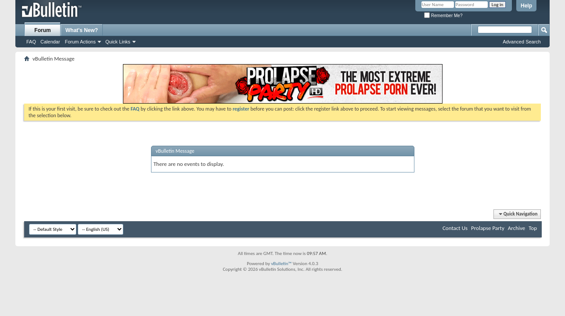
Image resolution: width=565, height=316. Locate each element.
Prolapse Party (487, 228)
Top (533, 228)
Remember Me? (443, 15)
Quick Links (117, 41)
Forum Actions (80, 41)
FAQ (31, 41)
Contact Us (455, 228)
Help (526, 6)
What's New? (81, 30)
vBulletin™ (281, 263)
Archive (516, 228)
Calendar (50, 41)
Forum (42, 30)
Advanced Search (522, 41)
